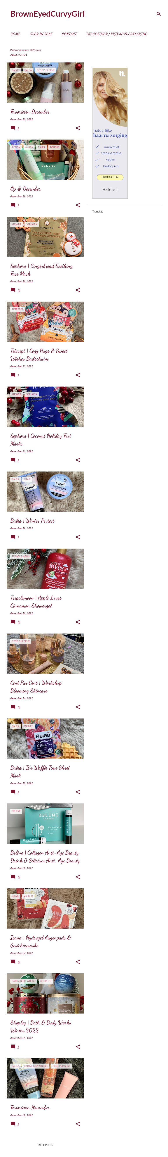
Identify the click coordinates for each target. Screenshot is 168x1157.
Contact (69, 34)
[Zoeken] (158, 14)
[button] (77, 128)
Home (15, 34)
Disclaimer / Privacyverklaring (116, 34)
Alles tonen (18, 54)
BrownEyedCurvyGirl (47, 13)
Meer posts (45, 1145)
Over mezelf (41, 34)
